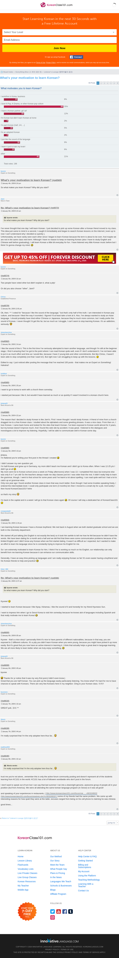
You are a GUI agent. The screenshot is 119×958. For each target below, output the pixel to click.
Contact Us (83, 890)
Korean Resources (27, 881)
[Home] (56, 7)
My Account (83, 871)
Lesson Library (25, 860)
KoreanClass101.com (93, 947)
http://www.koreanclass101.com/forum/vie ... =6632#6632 (71, 793)
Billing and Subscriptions (84, 866)
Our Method (56, 856)
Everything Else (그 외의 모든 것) (28, 72)
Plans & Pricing (57, 873)
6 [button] (114, 83)
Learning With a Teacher (85, 885)
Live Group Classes (27, 877)
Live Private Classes (27, 873)
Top (117, 195)
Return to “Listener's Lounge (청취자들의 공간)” (20, 818)
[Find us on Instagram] (52, 917)
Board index (8, 72)
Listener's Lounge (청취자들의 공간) (58, 72)
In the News (56, 877)
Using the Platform (87, 875)
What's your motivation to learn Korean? (30, 77)
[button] (114, 5)
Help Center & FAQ (87, 856)
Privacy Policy (51, 62)
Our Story (55, 860)
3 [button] (104, 83)
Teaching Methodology (89, 880)
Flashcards (23, 865)
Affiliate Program (58, 894)
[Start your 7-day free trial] (27, 911)
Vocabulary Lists (25, 869)
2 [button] (101, 83)
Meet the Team (57, 865)
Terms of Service (91, 952)
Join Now (59, 48)
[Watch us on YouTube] (58, 911)
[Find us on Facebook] (64, 911)
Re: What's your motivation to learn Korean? (25, 207)
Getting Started (85, 860)
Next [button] (117, 83)
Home (20, 856)
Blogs (53, 890)
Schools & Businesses (61, 885)
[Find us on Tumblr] (70, 911)
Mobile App (23, 890)
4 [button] (107, 83)
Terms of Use (40, 62)
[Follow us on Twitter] (52, 911)
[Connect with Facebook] (76, 57)
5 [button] (110, 83)
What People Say (58, 869)
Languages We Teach (60, 881)
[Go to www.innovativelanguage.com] (59, 940)
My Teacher (23, 885)
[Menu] (5, 5)
